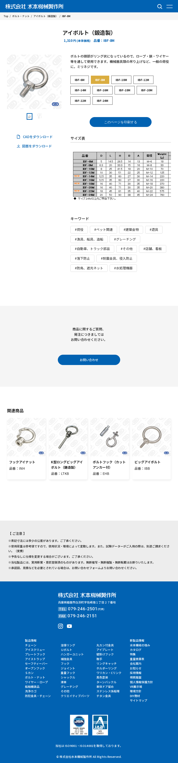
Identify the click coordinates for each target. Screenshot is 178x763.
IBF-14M (80, 90)
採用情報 (135, 673)
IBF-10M (121, 80)
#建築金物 (131, 229)
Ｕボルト (66, 650)
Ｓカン (29, 673)
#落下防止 (82, 258)
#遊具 (154, 229)
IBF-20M (146, 90)
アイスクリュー (35, 650)
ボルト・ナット (35, 677)
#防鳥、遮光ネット (89, 267)
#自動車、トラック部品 (92, 248)
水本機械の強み (140, 645)
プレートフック (35, 654)
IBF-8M (100, 80)
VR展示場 (136, 686)
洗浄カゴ (31, 691)
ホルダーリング (106, 668)
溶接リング (68, 645)
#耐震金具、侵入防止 (117, 258)
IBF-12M (143, 80)
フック (65, 663)
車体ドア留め (105, 686)
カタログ (135, 650)
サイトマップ (138, 700)
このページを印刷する (120, 122)
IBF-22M (80, 101)
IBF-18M (124, 90)
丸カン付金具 (105, 645)
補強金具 (66, 659)
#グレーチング (125, 239)
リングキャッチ (106, 663)
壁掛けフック (105, 654)
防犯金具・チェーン (38, 696)
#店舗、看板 (152, 248)
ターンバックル (106, 682)
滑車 (63, 682)
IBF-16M (102, 90)
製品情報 (31, 640)
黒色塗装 (102, 677)
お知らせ (135, 668)
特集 (133, 654)
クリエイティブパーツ (75, 696)
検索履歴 (135, 677)
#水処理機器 (123, 267)
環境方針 (135, 691)
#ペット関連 (103, 229)
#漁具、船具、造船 (89, 239)
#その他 (127, 248)
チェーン (30, 645)
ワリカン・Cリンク (108, 673)
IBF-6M (79, 80)
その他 (65, 691)
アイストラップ (35, 659)
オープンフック (35, 668)
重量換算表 (137, 659)
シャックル (68, 677)
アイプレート (105, 650)
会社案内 (135, 663)
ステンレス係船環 (108, 691)
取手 (99, 659)
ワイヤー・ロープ (36, 682)
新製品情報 (137, 640)
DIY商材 (135, 696)
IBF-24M (102, 101)
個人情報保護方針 (141, 682)
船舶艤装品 (32, 686)
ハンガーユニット (72, 654)
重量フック (68, 673)
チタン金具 (103, 696)
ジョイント (68, 668)
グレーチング (69, 686)
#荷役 (79, 229)
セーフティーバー (36, 663)
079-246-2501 (83, 608)
